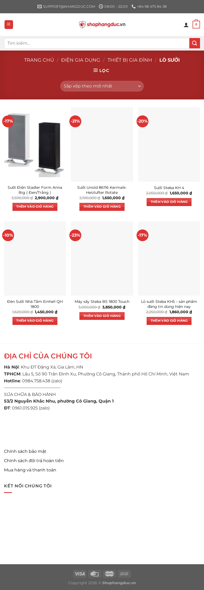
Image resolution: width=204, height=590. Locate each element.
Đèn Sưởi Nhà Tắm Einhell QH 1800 (35, 304)
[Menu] (9, 24)
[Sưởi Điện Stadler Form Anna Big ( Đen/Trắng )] (35, 144)
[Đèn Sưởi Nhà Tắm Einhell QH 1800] (35, 258)
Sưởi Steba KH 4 (169, 187)
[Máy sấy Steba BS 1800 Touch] (102, 258)
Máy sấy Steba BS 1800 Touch (102, 301)
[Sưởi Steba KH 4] (169, 144)
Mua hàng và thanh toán (30, 469)
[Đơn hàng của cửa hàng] (101, 86)
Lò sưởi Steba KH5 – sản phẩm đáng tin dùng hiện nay (169, 304)
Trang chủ (39, 60)
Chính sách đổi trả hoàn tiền (34, 460)
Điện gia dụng (80, 60)
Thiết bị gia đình (130, 60)
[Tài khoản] (186, 25)
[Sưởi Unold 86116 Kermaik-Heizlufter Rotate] (102, 144)
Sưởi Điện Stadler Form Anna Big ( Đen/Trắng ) (35, 190)
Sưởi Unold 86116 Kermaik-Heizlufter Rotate (102, 190)
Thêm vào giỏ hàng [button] (34, 206)
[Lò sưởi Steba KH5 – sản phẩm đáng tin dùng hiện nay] (169, 258)
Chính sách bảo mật (25, 451)
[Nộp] (194, 43)
